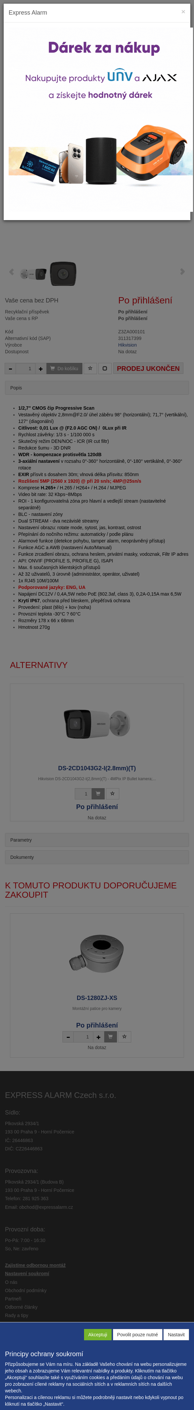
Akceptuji (97, 1334)
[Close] (183, 11)
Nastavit (176, 1334)
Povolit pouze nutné (137, 1334)
